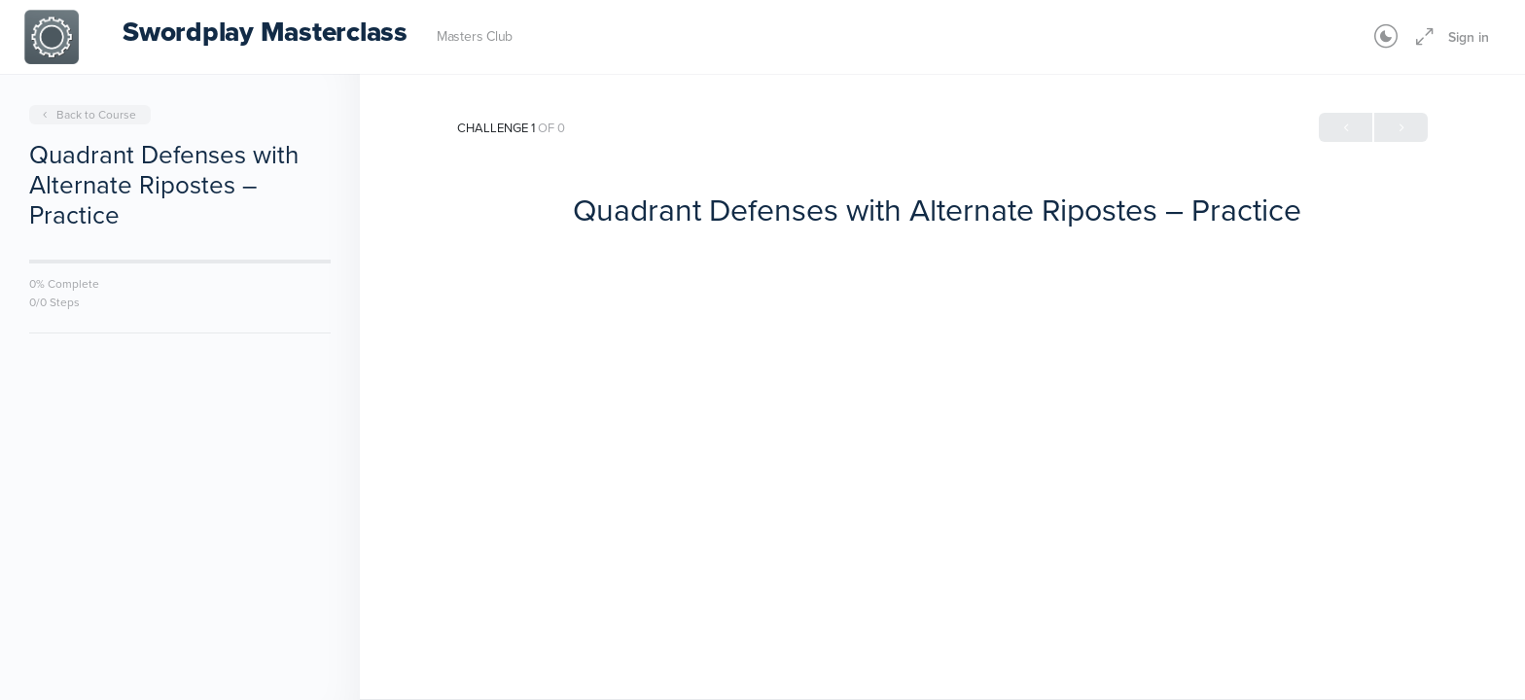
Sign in (1468, 37)
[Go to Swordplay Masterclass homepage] (51, 35)
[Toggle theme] (1385, 37)
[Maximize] (1420, 37)
